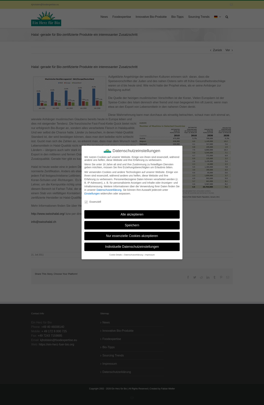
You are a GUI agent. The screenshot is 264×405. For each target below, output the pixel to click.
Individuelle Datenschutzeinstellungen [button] (132, 245)
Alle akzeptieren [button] (132, 213)
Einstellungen (92, 192)
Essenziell (92, 200)
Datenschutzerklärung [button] (133, 253)
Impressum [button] (150, 253)
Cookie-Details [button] (115, 253)
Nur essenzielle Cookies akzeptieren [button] (132, 234)
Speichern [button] (132, 223)
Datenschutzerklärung (108, 188)
